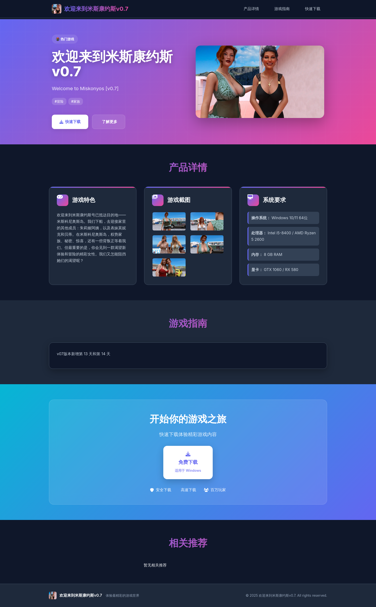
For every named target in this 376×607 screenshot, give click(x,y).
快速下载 (312, 8)
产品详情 (251, 8)
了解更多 (109, 121)
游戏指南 (282, 8)
